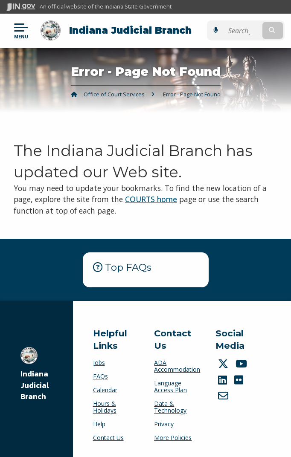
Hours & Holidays (104, 406)
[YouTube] (242, 364)
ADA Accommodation (177, 366)
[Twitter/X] (224, 364)
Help (99, 424)
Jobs (99, 363)
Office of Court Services (114, 94)
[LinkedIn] (223, 380)
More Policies (173, 438)
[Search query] (245, 30)
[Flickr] (239, 380)
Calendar (105, 390)
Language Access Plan (170, 386)
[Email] (224, 395)
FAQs (100, 376)
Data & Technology (170, 406)
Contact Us (108, 438)
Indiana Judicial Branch (130, 30)
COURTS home (151, 199)
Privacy (164, 424)
